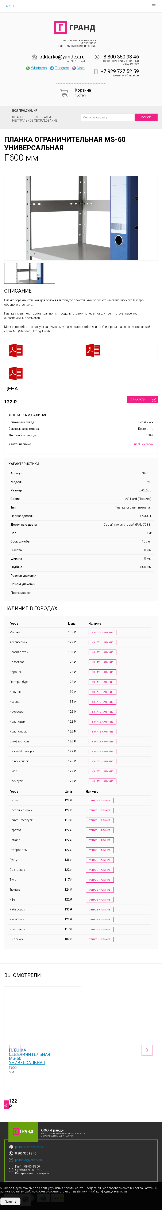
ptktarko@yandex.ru (62, 57)
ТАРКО (9, 6)
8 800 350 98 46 (121, 57)
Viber (78, 68)
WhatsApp (36, 68)
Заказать (137, 399)
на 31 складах (143, 444)
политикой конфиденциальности (103, 1191)
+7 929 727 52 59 (120, 71)
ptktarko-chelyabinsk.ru (30, 1141)
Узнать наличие (101, 632)
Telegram (59, 68)
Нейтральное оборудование (34, 120)
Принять (10, 1201)
